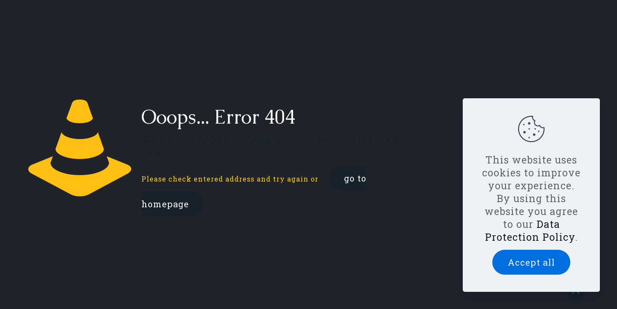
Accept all (531, 262)
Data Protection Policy (530, 230)
